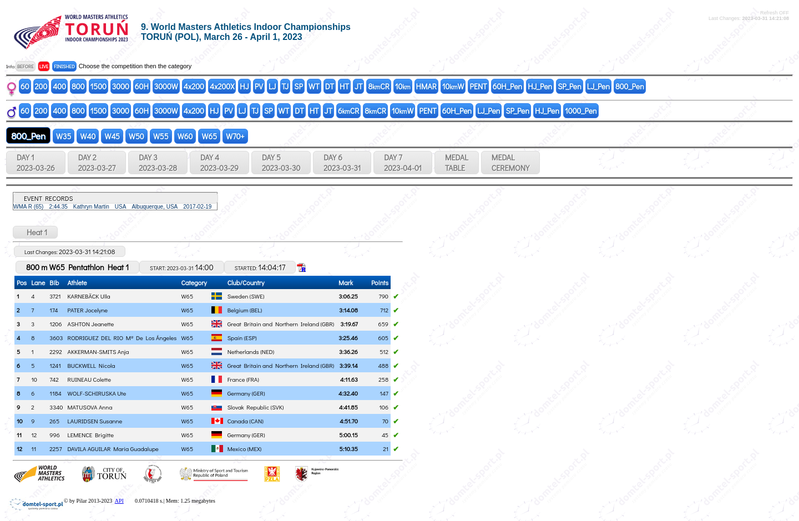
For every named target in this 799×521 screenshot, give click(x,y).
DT (329, 86)
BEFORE (25, 66)
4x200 (194, 86)
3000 (120, 86)
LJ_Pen (598, 86)
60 (25, 86)
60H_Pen (507, 86)
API (119, 501)
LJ (272, 86)
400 (59, 86)
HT (344, 86)
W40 (87, 136)
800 (78, 86)
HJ (244, 86)
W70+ (235, 136)
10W (453, 86)
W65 (209, 136)
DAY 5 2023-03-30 (281, 162)
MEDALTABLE (456, 162)
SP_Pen (569, 86)
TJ (285, 86)
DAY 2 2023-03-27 (96, 162)
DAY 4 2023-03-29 (219, 162)
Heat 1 (35, 232)
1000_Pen (581, 110)
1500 (98, 86)
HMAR (426, 86)
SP (298, 86)
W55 (160, 136)
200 (41, 86)
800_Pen (629, 86)
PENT (478, 86)
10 (403, 86)
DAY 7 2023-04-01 (403, 162)
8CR (378, 86)
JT (358, 86)
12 (19, 448)
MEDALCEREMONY (510, 162)
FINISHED (64, 66)
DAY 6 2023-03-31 (342, 162)
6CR (348, 110)
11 (19, 435)
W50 (136, 136)
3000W (166, 86)
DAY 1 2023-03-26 (36, 162)
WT (314, 86)
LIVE (44, 66)
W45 (112, 136)
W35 (63, 136)
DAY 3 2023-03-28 (158, 162)
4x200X (222, 86)
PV (259, 86)
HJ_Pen (540, 86)
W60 (185, 136)
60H (142, 86)
